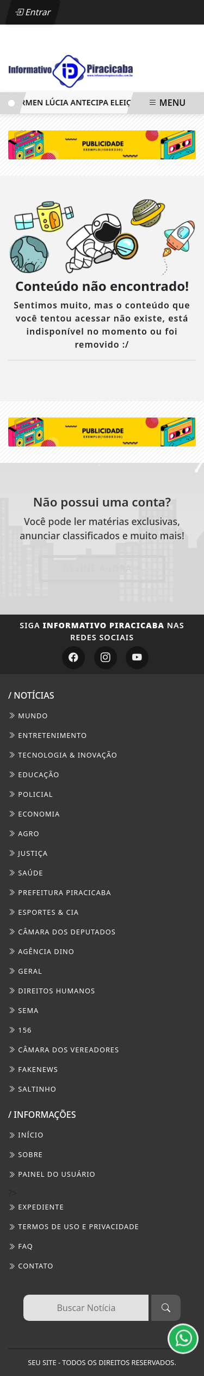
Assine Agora (102, 568)
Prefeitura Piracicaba (59, 892)
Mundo (28, 715)
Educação (33, 774)
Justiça (28, 853)
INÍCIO (26, 1135)
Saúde (25, 873)
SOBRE (25, 1154)
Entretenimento (47, 735)
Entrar (32, 12)
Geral (25, 971)
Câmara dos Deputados (62, 932)
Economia (34, 814)
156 (20, 1030)
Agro (24, 833)
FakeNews (33, 1069)
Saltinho (32, 1089)
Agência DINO (41, 951)
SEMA (23, 1010)
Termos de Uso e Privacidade (73, 1226)
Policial (30, 794)
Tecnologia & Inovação (63, 755)
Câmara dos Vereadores (63, 1050)
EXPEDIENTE (36, 1207)
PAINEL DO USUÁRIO (52, 1174)
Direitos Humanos (51, 991)
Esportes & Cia (43, 912)
